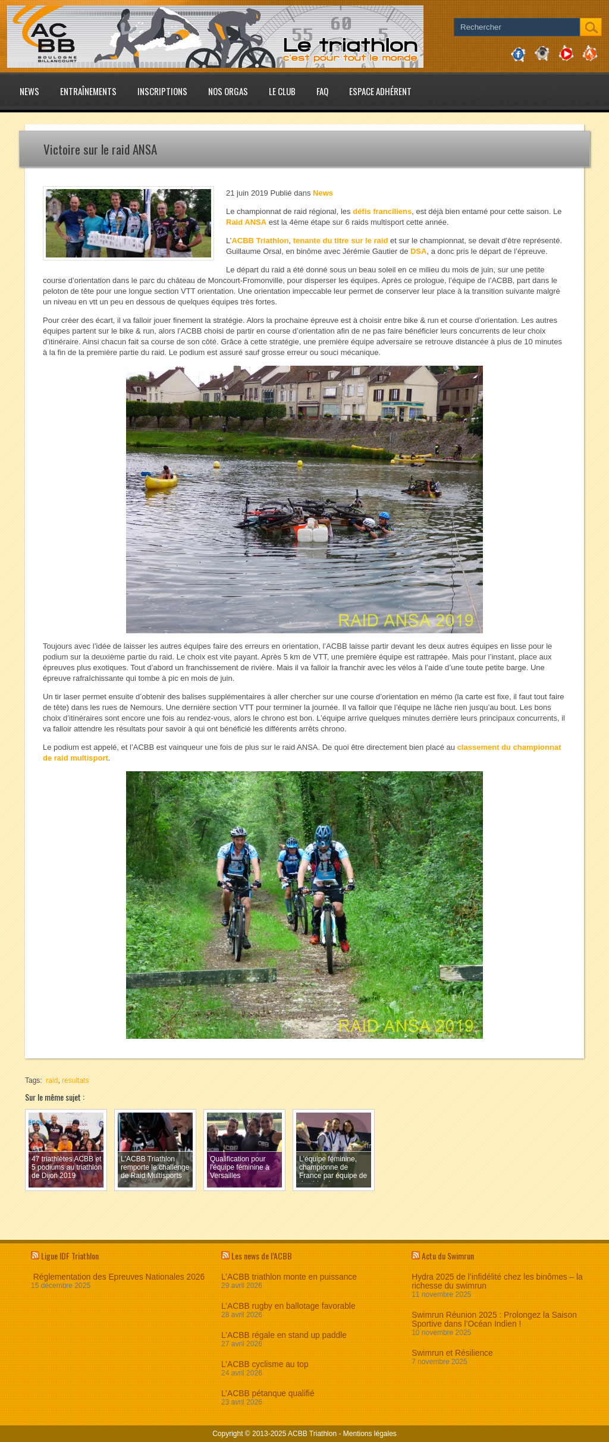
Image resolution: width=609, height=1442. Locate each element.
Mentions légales (370, 1434)
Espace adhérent (380, 91)
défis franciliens (382, 211)
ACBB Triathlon (259, 240)
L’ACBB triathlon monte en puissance (289, 1277)
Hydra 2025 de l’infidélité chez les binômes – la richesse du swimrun (497, 1281)
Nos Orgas (228, 91)
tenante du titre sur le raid (340, 240)
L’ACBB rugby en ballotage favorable (288, 1306)
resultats (75, 1080)
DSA (418, 251)
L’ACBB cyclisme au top (264, 1364)
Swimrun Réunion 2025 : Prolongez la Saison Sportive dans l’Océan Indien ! (494, 1319)
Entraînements (88, 91)
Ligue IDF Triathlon (70, 1255)
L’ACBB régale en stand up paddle (284, 1335)
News (29, 91)
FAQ (322, 91)
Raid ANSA (246, 222)
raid (52, 1080)
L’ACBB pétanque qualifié (267, 1393)
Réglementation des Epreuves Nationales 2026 (118, 1277)
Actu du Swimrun (448, 1255)
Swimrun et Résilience (452, 1353)
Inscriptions (162, 91)
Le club (282, 91)
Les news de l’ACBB (261, 1255)
